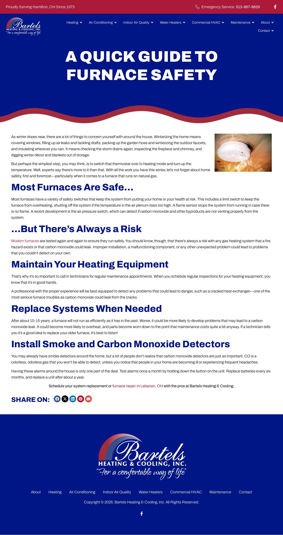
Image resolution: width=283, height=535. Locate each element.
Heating (55, 492)
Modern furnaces (25, 241)
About (36, 492)
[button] (57, 398)
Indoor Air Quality (117, 492)
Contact (245, 492)
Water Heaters (151, 492)
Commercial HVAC (186, 492)
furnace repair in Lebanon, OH (137, 386)
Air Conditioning (82, 492)
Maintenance (220, 492)
